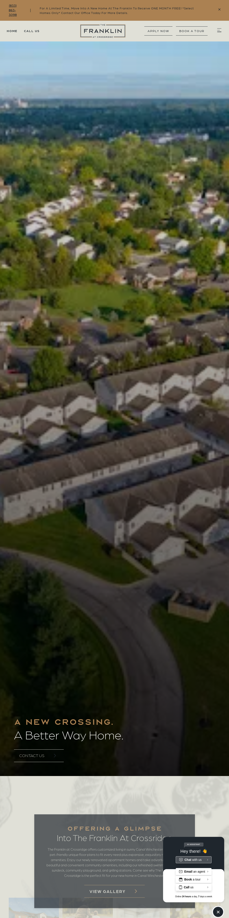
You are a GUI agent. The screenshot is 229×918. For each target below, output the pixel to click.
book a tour (191, 31)
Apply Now (158, 31)
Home (12, 31)
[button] (219, 31)
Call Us (32, 31)
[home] (92, 31)
